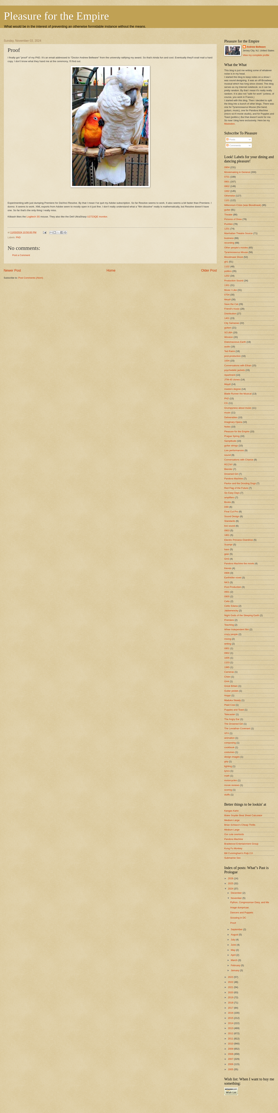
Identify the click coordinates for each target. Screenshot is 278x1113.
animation (229, 738)
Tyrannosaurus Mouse (236, 252)
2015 (231, 1018)
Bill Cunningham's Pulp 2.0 (238, 853)
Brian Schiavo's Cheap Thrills (239, 824)
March (234, 960)
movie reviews (231, 785)
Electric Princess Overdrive (238, 540)
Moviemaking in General (237, 172)
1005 (227, 657)
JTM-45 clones (232, 379)
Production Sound (233, 280)
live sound (229, 525)
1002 (227, 191)
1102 (227, 266)
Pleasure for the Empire (56, 16)
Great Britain (231, 686)
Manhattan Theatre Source (238, 233)
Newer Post (12, 270)
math (227, 775)
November (236, 898)
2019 (231, 997)
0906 (227, 573)
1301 (227, 285)
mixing (227, 639)
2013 (231, 1028)
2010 (231, 1043)
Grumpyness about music (237, 408)
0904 (227, 167)
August (235, 934)
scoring (228, 789)
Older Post (209, 270)
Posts (230, 139)
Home (111, 270)
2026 (231, 878)
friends (227, 568)
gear (226, 554)
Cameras (229, 672)
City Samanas (231, 323)
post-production (232, 356)
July (233, 939)
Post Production (232, 587)
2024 (231, 888)
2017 (231, 1007)
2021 (231, 987)
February (236, 965)
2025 (231, 883)
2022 (231, 982)
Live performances (234, 450)
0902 (227, 653)
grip (226, 761)
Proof (233, 923)
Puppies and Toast (234, 709)
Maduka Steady (232, 700)
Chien (227, 676)
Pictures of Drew (233, 219)
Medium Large (231, 820)
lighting (228, 766)
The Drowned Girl (233, 723)
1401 (227, 318)
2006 (231, 1064)
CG (226, 403)
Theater (228, 214)
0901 (227, 648)
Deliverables (230, 417)
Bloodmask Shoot (233, 257)
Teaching (229, 624)
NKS (226, 582)
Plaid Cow (229, 705)
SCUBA (228, 332)
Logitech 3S (33, 216)
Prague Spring (231, 436)
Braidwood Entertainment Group (241, 843)
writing (227, 643)
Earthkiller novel (232, 577)
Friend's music (232, 308)
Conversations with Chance (238, 459)
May (233, 950)
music (227, 412)
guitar (227, 209)
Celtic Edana (231, 606)
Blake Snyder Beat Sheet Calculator (243, 815)
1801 (227, 535)
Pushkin (228, 224)
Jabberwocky (231, 610)
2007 (231, 1059)
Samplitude (230, 441)
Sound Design (231, 516)
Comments (233, 145)
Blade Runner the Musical (237, 393)
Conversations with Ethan (237, 365)
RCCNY (228, 464)
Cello (227, 601)
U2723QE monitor (97, 216)
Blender (228, 469)
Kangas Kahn (231, 810)
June (234, 944)
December (236, 892)
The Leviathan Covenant (237, 728)
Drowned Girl (231, 474)
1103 (227, 662)
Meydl (227, 299)
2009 (231, 1048)
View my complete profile (256, 55)
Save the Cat (231, 304)
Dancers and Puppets (241, 912)
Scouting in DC (238, 917)
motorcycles (230, 780)
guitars (227, 327)
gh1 (226, 261)
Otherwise (229, 195)
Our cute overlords (234, 834)
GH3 (226, 558)
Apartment (229, 375)
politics (227, 271)
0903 (227, 530)
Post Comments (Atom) (30, 277)
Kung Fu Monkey (233, 848)
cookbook (229, 747)
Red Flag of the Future (236, 488)
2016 (231, 1012)
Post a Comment (21, 255)
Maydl (227, 384)
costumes (229, 752)
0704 (227, 294)
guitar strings (231, 445)
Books (227, 502)
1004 (227, 360)
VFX (226, 733)
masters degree (232, 389)
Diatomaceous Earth (235, 342)
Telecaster (229, 714)
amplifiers (229, 497)
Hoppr (227, 695)
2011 (231, 1038)
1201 (227, 228)
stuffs (227, 794)
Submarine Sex (232, 857)
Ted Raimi (229, 351)
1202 (227, 275)
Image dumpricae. (239, 907)
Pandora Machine (233, 478)
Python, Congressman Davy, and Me (249, 902)
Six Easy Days (232, 492)
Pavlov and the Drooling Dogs (240, 483)
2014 (231, 1023)
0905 (227, 596)
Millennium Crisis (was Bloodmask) (242, 205)
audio (227, 346)
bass (226, 549)
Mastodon (229, 123)
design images (232, 756)
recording (229, 242)
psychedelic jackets (234, 370)
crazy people (231, 634)
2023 (231, 977)
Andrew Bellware (256, 46)
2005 (231, 1069)
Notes (227, 426)
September (237, 929)
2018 (231, 1002)
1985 (227, 667)
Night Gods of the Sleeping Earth (241, 615)
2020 (231, 992)
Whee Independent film (236, 629)
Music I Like (230, 290)
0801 (227, 181)
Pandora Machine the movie (239, 563)
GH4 (226, 681)
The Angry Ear (231, 719)
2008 (231, 1054)
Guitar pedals (231, 690)
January (235, 970)
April (233, 955)
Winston (228, 337)
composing (230, 742)
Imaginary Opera (233, 422)
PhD (18, 237)
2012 (231, 1033)
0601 (227, 591)
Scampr (228, 544)
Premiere (229, 620)
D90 (226, 507)
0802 (227, 186)
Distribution (230, 313)
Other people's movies (236, 247)
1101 (227, 200)
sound (227, 455)
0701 (227, 176)
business (229, 238)
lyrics (227, 770)
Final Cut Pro (231, 511)
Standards (229, 521)
